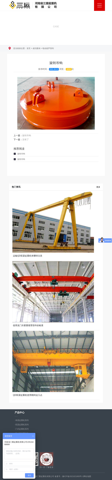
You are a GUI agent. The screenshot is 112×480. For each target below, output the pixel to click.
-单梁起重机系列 (22, 420)
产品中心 (19, 412)
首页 (28, 48)
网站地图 (87, 476)
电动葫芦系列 (48, 48)
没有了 (25, 139)
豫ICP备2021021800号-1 (72, 476)
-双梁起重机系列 (22, 425)
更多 (98, 187)
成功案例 (36, 48)
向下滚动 (56, 32)
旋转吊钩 (26, 135)
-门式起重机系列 (22, 429)
